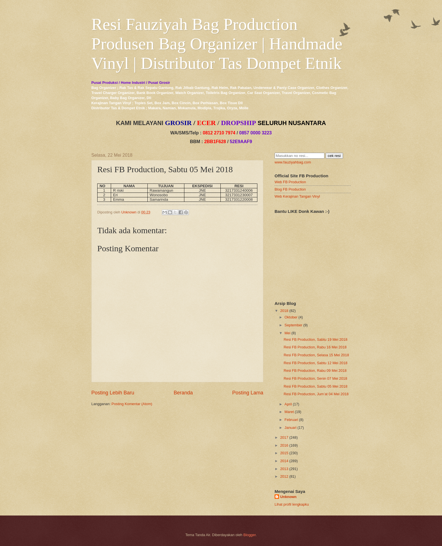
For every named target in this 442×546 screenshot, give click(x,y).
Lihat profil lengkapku (292, 504)
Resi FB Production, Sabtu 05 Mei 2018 (315, 386)
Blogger (249, 535)
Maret (289, 412)
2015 (284, 453)
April (288, 404)
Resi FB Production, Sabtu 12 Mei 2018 (315, 363)
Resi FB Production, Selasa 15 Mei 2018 (316, 355)
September (293, 325)
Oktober (290, 317)
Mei (287, 333)
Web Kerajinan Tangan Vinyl (297, 196)
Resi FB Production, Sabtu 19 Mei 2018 (315, 339)
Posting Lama (247, 393)
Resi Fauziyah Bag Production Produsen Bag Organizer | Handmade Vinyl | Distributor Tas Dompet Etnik (216, 44)
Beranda (183, 393)
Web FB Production (290, 182)
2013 (284, 469)
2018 (284, 311)
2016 (284, 445)
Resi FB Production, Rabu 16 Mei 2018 (315, 347)
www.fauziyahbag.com (293, 162)
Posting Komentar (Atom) (132, 404)
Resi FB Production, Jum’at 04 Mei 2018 (316, 394)
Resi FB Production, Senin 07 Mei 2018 (315, 378)
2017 (284, 437)
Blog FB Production (290, 189)
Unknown (288, 497)
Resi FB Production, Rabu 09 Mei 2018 (315, 370)
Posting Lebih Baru (112, 393)
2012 (284, 476)
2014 (284, 461)
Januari (290, 427)
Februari (291, 420)
